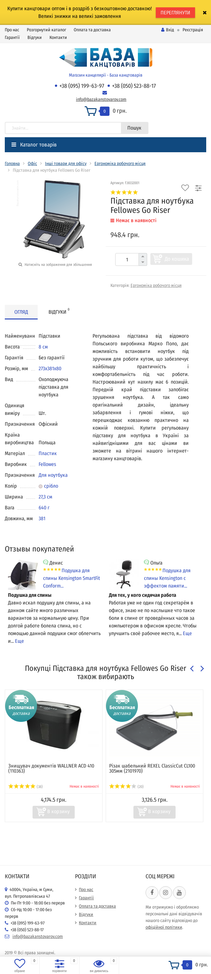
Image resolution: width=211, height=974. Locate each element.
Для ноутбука (53, 475)
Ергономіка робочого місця (120, 163)
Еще (19, 641)
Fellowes (47, 464)
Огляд (21, 312)
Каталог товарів (34, 144)
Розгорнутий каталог (46, 30)
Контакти (58, 37)
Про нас (12, 30)
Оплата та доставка (92, 30)
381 (42, 518)
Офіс (32, 163)
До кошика (177, 259)
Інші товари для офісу (66, 163)
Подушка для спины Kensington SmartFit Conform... (71, 578)
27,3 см (45, 497)
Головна (12, 163)
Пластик (48, 453)
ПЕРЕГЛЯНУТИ (175, 13)
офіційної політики (164, 927)
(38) (25, 786)
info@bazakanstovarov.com (101, 99)
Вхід (167, 30)
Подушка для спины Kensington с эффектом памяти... (167, 578)
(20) (126, 786)
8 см (43, 347)
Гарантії (12, 37)
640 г (44, 508)
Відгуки (34, 37)
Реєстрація (193, 30)
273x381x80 (50, 368)
